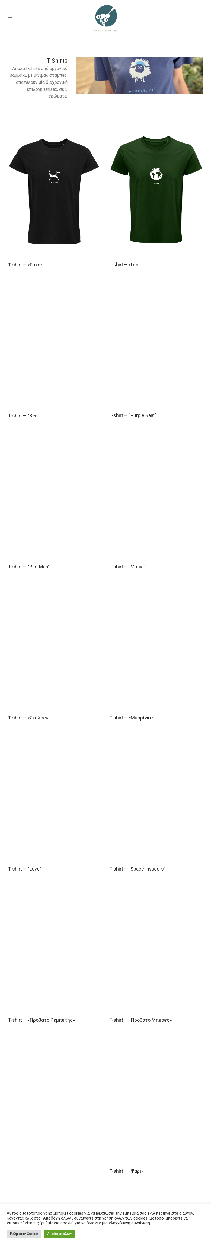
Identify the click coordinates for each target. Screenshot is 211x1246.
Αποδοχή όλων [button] (59, 1234)
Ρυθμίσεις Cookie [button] (24, 1234)
